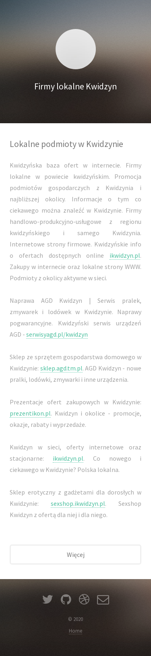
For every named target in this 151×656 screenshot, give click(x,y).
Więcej (76, 554)
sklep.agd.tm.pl (61, 368)
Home (75, 630)
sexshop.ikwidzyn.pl (78, 503)
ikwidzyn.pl (125, 255)
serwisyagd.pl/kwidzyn (57, 334)
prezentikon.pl (30, 413)
